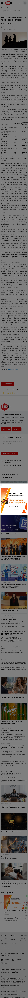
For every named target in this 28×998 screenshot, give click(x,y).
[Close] (26, 485)
